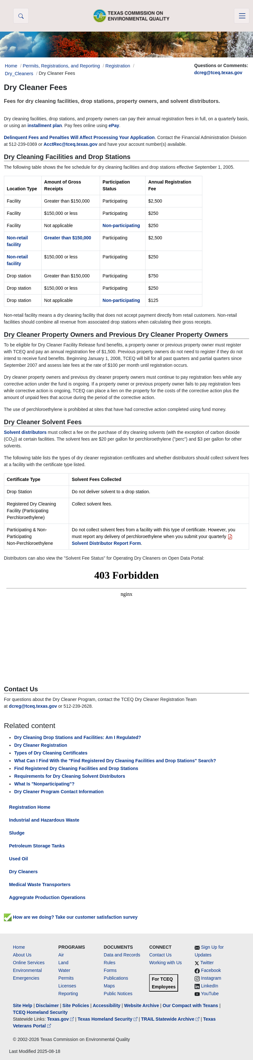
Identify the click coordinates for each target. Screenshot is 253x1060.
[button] (21, 16)
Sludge (17, 832)
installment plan (44, 125)
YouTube (210, 993)
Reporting (68, 993)
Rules (110, 962)
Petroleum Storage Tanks (37, 845)
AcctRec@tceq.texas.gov (70, 144)
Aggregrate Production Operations (47, 897)
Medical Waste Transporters (40, 884)
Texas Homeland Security (108, 1019)
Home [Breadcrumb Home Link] (11, 65)
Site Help (22, 1005)
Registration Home (29, 807)
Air (61, 954)
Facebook (211, 970)
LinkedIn (209, 985)
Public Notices (118, 993)
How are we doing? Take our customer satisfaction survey (70, 917)
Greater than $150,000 (67, 237)
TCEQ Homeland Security (40, 1012)
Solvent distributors (25, 432)
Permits (66, 978)
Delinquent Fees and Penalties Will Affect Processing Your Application (79, 137)
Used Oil (18, 858)
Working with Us (165, 962)
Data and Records (122, 954)
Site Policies (76, 1005)
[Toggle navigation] (241, 16)
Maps (109, 985)
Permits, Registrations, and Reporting (61, 65)
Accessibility (107, 1005)
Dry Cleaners (23, 871)
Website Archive (141, 1005)
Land (63, 962)
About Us (22, 954)
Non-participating (121, 225)
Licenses (67, 985)
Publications (116, 978)
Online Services (29, 962)
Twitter (207, 962)
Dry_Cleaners (19, 73)
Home (19, 947)
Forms (110, 970)
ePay (114, 125)
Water (64, 970)
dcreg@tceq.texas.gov (218, 72)
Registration (118, 65)
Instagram (211, 978)
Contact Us (160, 954)
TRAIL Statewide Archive (171, 1019)
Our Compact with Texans (190, 1005)
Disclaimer (47, 1005)
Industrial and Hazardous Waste (44, 820)
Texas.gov (61, 1019)
